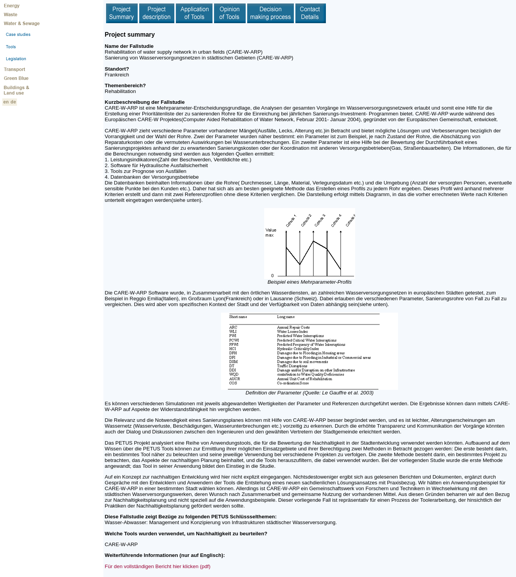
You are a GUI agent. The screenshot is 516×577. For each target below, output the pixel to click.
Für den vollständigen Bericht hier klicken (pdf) (158, 566)
